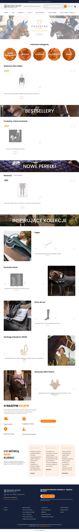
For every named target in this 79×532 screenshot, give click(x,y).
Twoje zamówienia (64, 507)
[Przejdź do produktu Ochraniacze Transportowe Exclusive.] (16, 280)
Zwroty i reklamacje (27, 514)
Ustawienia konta (64, 510)
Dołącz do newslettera (48, 496)
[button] (65, 6)
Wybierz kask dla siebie (48, 421)
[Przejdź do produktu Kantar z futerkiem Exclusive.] (15, 136)
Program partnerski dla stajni (29, 519)
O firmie (5, 507)
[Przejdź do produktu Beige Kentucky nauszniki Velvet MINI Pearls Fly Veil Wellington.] (54, 384)
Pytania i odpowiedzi (45, 510)
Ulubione (62, 512)
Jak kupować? (44, 507)
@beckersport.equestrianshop (11, 499)
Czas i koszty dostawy (27, 510)
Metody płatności (26, 507)
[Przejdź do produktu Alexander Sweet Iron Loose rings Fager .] (47, 245)
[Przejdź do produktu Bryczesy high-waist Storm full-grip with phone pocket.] (22, 190)
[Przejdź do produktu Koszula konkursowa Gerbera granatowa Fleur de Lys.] (21, 80)
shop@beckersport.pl (44, 526)
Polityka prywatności (46, 514)
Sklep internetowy (39, 530)
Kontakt (5, 510)
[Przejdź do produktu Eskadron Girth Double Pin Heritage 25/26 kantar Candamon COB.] (24, 349)
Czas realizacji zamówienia (28, 512)
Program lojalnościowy (28, 516)
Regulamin (43, 512)
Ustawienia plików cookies (47, 516)
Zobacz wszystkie (18, 175)
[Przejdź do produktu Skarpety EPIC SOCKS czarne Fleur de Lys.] (47, 314)
